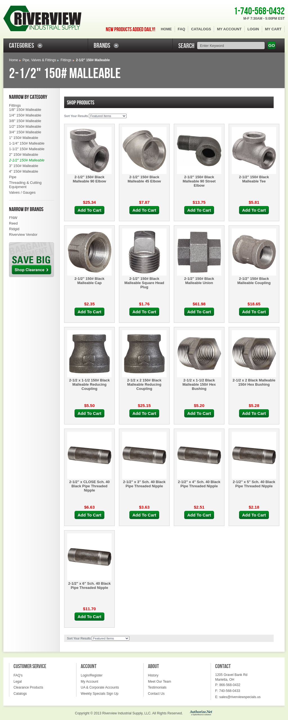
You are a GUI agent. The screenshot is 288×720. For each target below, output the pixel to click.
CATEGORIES (21, 46)
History (153, 675)
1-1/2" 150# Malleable (26, 149)
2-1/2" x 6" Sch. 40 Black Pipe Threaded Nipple (89, 585)
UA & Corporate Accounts (100, 687)
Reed (13, 223)
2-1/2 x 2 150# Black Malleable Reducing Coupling (144, 384)
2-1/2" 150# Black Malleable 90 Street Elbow (199, 181)
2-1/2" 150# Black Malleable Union (199, 280)
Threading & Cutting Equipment (25, 184)
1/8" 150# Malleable (25, 110)
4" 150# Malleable (23, 171)
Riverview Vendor (23, 234)
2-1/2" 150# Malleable (26, 160)
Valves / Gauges (22, 192)
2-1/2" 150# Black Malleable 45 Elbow (144, 179)
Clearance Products (28, 687)
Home (166, 29)
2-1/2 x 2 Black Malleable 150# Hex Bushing (254, 382)
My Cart (273, 29)
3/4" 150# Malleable (25, 132)
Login (253, 29)
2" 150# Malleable (23, 154)
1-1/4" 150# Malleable (26, 143)
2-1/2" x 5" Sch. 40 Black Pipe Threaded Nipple (254, 484)
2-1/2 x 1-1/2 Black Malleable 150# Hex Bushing (199, 384)
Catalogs (201, 29)
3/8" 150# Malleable (25, 121)
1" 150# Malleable (23, 138)
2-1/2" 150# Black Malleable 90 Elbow (89, 179)
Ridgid (14, 229)
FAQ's (18, 675)
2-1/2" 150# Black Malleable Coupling (254, 280)
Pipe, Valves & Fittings (39, 60)
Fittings (65, 60)
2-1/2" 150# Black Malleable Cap (90, 280)
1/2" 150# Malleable (25, 126)
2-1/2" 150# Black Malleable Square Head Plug (144, 282)
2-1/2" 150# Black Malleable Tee (254, 179)
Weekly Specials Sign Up (99, 694)
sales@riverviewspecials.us (240, 697)
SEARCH (186, 46)
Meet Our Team (159, 682)
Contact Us (156, 694)
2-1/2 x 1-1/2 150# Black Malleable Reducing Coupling (89, 384)
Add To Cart (90, 210)
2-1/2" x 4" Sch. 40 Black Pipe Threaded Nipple (199, 484)
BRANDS (102, 46)
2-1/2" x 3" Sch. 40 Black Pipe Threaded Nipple (144, 484)
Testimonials (157, 687)
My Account (229, 29)
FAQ (181, 29)
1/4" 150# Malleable (25, 115)
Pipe (12, 177)
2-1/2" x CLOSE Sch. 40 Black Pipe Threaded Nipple (89, 486)
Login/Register (91, 675)
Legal (18, 682)
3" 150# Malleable (23, 166)
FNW (13, 218)
